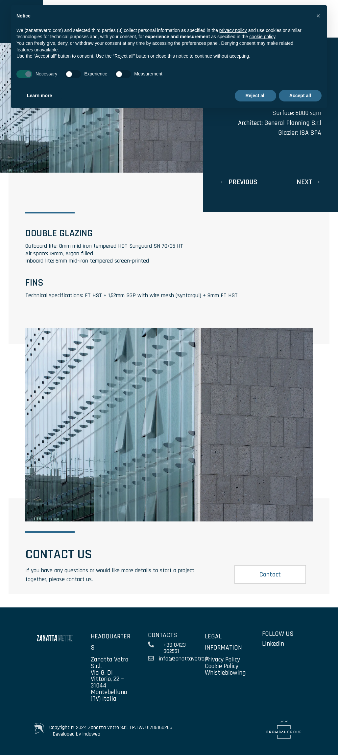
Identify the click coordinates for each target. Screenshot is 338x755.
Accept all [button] (300, 95)
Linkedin (273, 643)
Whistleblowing (225, 672)
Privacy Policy (222, 659)
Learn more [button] (39, 95)
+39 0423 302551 (174, 648)
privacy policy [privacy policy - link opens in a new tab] (233, 30)
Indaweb (91, 734)
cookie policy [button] (262, 36)
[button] (318, 16)
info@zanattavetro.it (184, 658)
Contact (270, 574)
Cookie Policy (221, 666)
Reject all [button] (255, 95)
